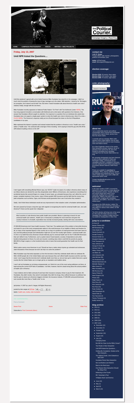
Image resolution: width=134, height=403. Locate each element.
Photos (94, 277)
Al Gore (94, 223)
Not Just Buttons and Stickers (105, 363)
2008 (96, 320)
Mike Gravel (96, 266)
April (97, 386)
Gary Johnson (96, 243)
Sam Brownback (97, 291)
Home (15, 46)
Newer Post (17, 306)
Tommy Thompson (98, 298)
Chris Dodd (95, 230)
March (98, 389)
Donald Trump (96, 234)
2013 (96, 310)
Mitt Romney (96, 271)
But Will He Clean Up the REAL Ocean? (108, 343)
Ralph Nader (96, 280)
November (99, 328)
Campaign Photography (31, 46)
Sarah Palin (95, 293)
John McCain (96, 257)
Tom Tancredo (96, 296)
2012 (96, 312)
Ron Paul (95, 287)
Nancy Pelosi (96, 273)
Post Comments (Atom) (29, 310)
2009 (96, 318)
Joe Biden (95, 252)
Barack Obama (96, 225)
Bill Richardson (96, 227)
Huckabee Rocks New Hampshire (106, 360)
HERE (78, 109)
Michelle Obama (97, 264)
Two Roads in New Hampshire (105, 346)
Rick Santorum (96, 284)
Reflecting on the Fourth (103, 372)
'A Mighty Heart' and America (104, 378)
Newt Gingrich (96, 275)
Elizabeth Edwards (98, 239)
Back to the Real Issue (103, 365)
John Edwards (96, 255)
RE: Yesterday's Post (102, 375)
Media (28, 292)
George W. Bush (97, 246)
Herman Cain (96, 248)
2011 (96, 315)
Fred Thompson (97, 241)
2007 (96, 323)
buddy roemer (96, 300)
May (97, 383)
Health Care (21, 292)
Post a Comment (19, 302)
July (97, 338)
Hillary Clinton (96, 250)
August (98, 336)
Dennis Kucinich (97, 232)
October (98, 330)
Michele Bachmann (98, 262)
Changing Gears (101, 340)
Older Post (83, 306)
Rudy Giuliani (96, 289)
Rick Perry (95, 282)
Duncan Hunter (97, 237)
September (99, 333)
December (99, 325)
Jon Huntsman (96, 259)
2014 (96, 307)
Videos (48, 46)
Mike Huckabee (35, 292)
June (97, 381)
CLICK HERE (18, 118)
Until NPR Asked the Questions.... (106, 348)
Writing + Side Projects (64, 46)
